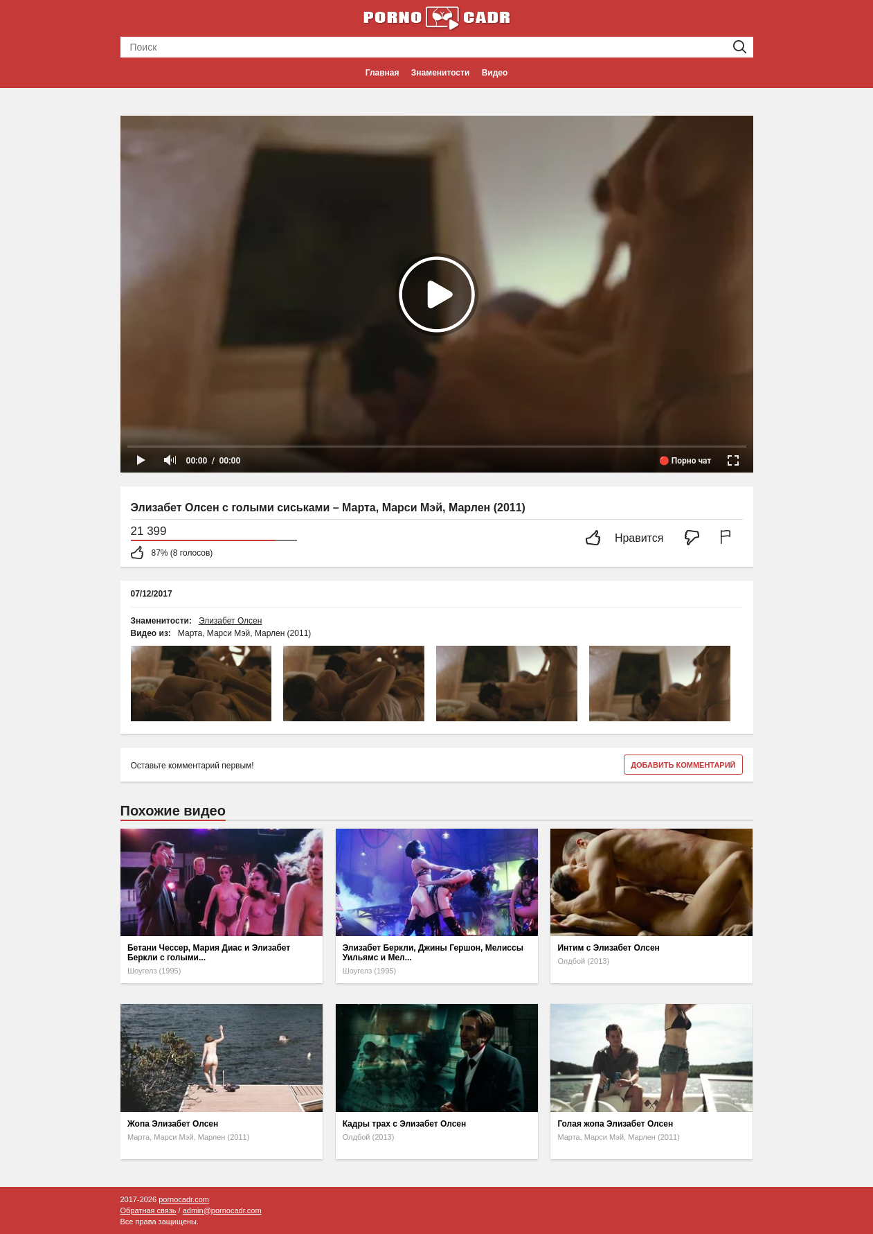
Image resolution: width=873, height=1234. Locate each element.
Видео (495, 73)
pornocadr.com (184, 1199)
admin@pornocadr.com (222, 1210)
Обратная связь (148, 1210)
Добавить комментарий (683, 765)
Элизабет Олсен (230, 621)
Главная (382, 73)
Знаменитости (440, 73)
